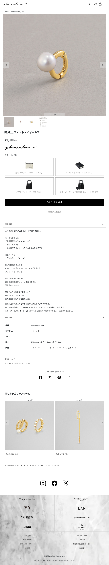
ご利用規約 (81, 540)
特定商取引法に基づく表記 (81, 544)
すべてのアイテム (22, 465)
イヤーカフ (35, 331)
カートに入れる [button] (54, 202)
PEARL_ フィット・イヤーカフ (49, 465)
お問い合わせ (27, 540)
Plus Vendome (9, 465)
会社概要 (27, 548)
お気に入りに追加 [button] (54, 211)
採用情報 (82, 548)
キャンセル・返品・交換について (17, 363)
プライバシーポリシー (27, 544)
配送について (10, 359)
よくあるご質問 (82, 535)
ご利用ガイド (27, 535)
